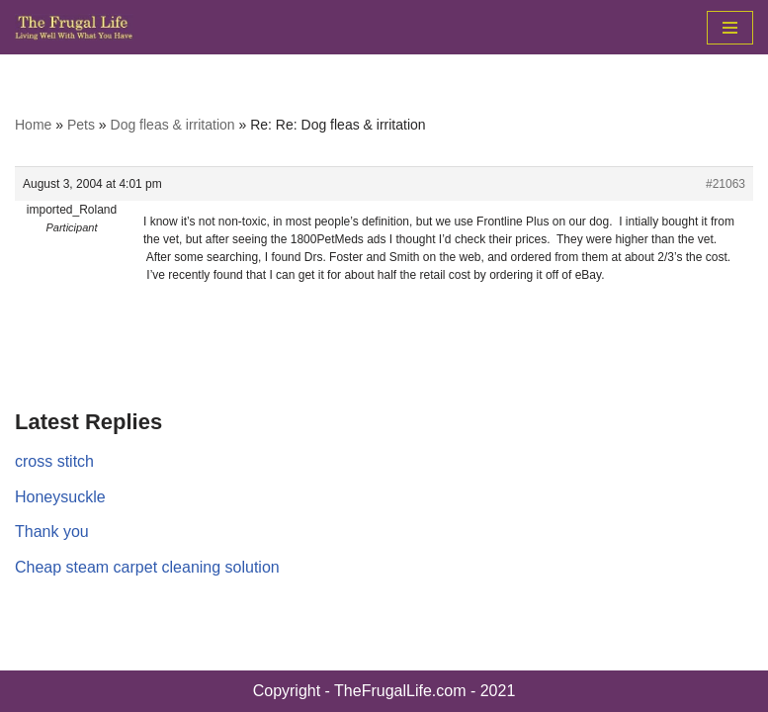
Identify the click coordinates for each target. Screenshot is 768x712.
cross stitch (54, 461)
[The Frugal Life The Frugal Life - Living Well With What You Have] (74, 27)
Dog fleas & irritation (173, 125)
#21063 (725, 184)
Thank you (52, 531)
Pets (81, 125)
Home (33, 125)
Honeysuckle (60, 497)
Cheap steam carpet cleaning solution (147, 567)
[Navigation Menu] (730, 27)
